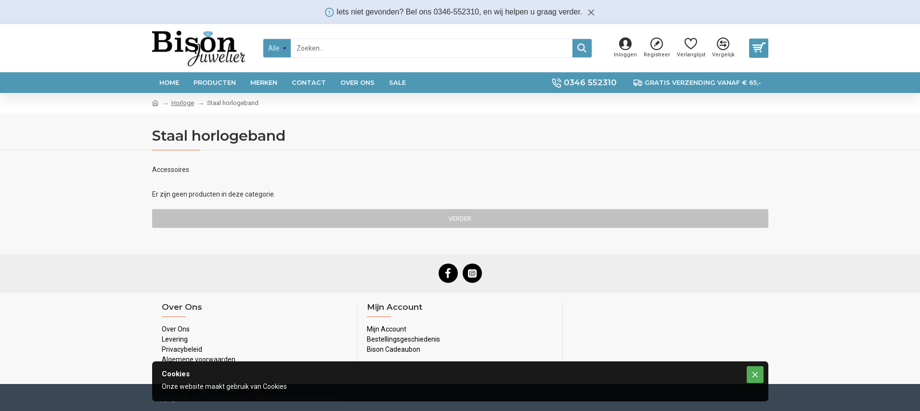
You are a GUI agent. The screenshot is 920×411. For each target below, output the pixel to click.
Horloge (182, 102)
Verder (460, 218)
